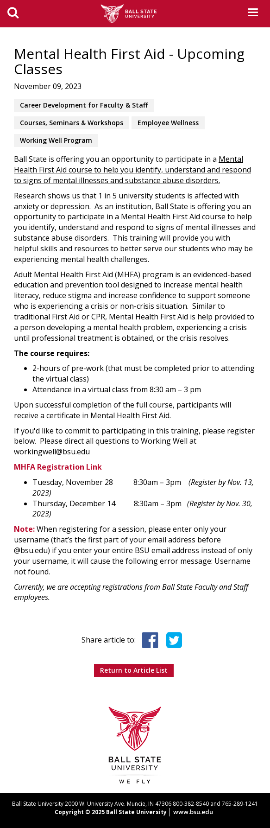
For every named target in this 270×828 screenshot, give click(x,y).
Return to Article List (134, 670)
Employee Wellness (168, 122)
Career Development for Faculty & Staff (84, 105)
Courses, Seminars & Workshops (71, 122)
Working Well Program (56, 140)
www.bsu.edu (193, 812)
